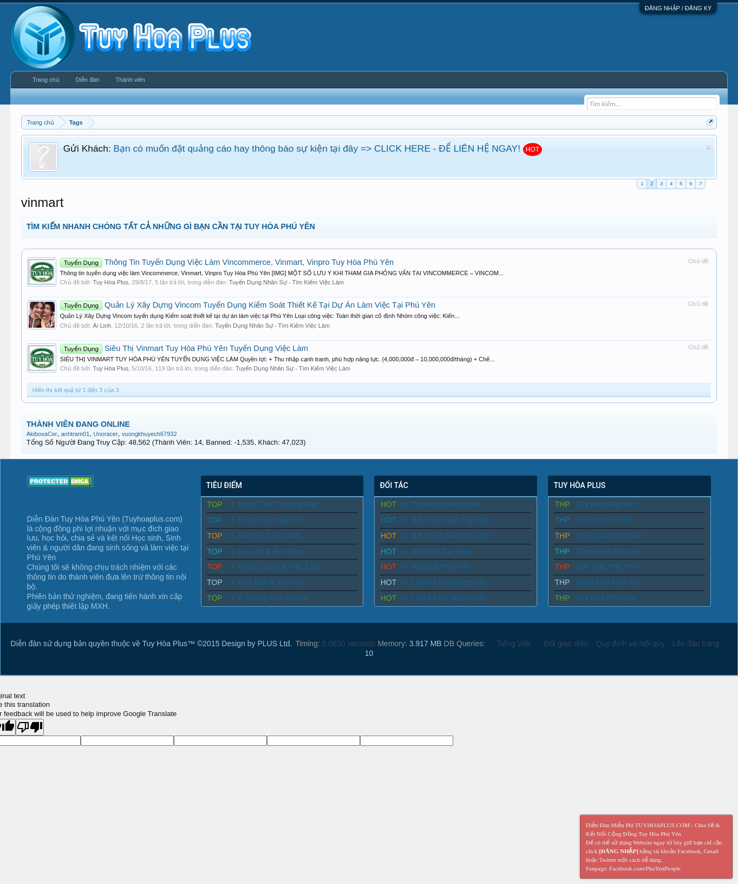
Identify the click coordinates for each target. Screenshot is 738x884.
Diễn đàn (88, 79)
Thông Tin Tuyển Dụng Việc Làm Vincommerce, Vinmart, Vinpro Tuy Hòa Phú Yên (227, 262)
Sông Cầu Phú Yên (608, 535)
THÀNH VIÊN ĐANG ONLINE (78, 424)
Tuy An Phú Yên (603, 520)
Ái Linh (102, 325)
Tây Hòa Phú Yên (605, 598)
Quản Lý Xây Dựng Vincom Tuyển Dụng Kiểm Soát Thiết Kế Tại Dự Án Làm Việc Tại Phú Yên (248, 305)
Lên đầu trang (696, 643)
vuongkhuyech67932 (149, 434)
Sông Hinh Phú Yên (609, 551)
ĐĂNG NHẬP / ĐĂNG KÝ (678, 8)
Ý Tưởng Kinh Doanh (268, 598)
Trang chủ (46, 79)
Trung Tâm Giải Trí (264, 520)
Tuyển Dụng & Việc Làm (274, 566)
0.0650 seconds (349, 643)
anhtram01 (75, 434)
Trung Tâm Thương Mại (273, 504)
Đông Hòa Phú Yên (608, 582)
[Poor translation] (30, 727)
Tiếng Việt (514, 643)
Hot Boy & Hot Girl (263, 535)
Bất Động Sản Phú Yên (445, 535)
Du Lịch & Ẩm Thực (266, 551)
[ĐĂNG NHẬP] (618, 851)
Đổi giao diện (566, 643)
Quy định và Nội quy (630, 643)
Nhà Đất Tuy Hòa (435, 551)
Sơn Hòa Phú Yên (606, 566)
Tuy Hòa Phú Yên (605, 504)
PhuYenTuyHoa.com (441, 504)
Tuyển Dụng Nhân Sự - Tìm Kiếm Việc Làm (286, 282)
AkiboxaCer (42, 434)
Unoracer (106, 434)
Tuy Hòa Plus (111, 282)
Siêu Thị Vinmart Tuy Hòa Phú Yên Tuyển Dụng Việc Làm (184, 348)
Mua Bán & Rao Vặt (266, 582)
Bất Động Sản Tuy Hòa (445, 520)
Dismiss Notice (708, 148)
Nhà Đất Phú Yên (436, 566)
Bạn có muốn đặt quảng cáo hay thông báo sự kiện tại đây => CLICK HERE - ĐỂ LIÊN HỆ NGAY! (317, 148)
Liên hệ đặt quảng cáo (444, 582)
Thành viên (130, 79)
